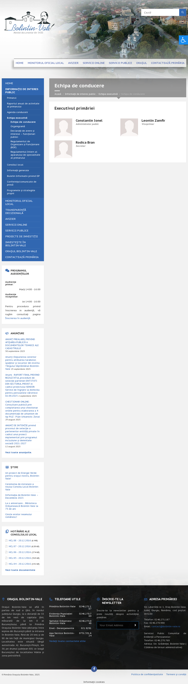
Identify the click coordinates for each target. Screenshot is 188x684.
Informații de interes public (80, 93)
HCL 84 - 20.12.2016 (20, 563)
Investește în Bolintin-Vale (15, 243)
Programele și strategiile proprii (21, 192)
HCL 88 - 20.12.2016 (20, 540)
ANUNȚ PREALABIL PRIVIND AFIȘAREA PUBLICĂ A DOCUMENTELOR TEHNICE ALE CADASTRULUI (22, 344)
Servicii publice (120, 63)
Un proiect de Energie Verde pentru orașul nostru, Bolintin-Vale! (22, 475)
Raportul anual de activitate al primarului (23, 105)
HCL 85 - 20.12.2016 (20, 558)
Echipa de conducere (23, 121)
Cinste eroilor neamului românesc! (18, 516)
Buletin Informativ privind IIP (23, 176)
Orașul (141, 63)
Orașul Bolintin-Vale (21, 251)
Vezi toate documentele (20, 570)
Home (19, 63)
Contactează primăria (167, 63)
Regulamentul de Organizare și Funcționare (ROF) (25, 144)
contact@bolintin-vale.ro (165, 626)
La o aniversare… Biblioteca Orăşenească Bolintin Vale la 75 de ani (21, 506)
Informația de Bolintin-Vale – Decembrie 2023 (21, 496)
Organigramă (18, 126)
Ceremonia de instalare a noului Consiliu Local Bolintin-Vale (22, 487)
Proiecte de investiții (21, 236)
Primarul (11, 97)
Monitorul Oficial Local (46, 63)
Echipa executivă (108, 93)
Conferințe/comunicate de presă (21, 183)
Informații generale (18, 170)
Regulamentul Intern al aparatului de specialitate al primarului (25, 154)
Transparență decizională (15, 211)
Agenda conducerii (17, 112)
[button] (183, 40)
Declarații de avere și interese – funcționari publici (23, 133)
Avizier (73, 63)
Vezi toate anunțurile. (18, 452)
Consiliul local (15, 164)
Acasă (58, 93)
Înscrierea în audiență (17, 318)
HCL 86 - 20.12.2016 (20, 552)
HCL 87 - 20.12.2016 (20, 546)
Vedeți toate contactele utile (67, 641)
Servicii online (94, 63)
